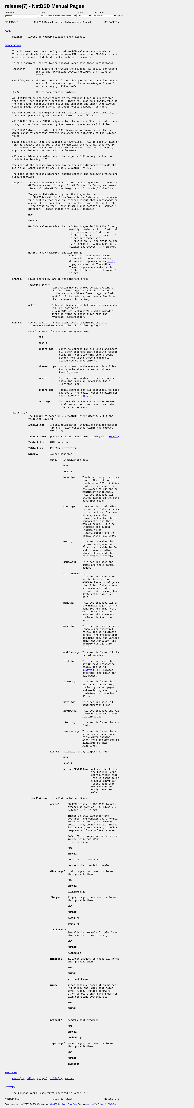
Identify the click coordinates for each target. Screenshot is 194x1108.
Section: (43, 13)
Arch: (82, 13)
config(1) (81, 396)
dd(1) (30, 1078)
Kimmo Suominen (69, 1104)
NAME (8, 31)
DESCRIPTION (13, 45)
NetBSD (54, 1104)
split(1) (56, 1078)
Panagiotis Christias (107, 1104)
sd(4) (111, 261)
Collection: (98, 13)
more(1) (114, 436)
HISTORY (10, 1087)
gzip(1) (42, 1078)
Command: (10, 13)
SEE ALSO (11, 1072)
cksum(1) (18, 1078)
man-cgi (90, 1104)
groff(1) (88, 670)
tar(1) (69, 1078)
